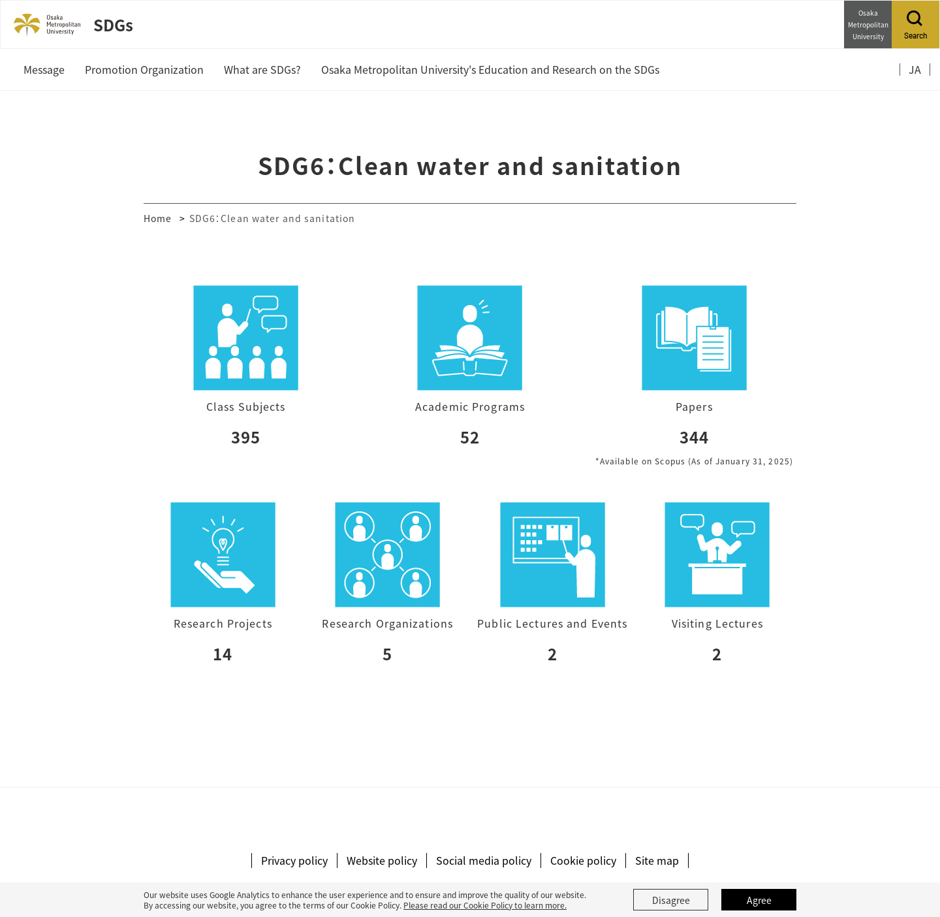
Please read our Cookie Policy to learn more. (485, 904)
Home (158, 218)
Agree (759, 900)
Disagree (671, 900)
